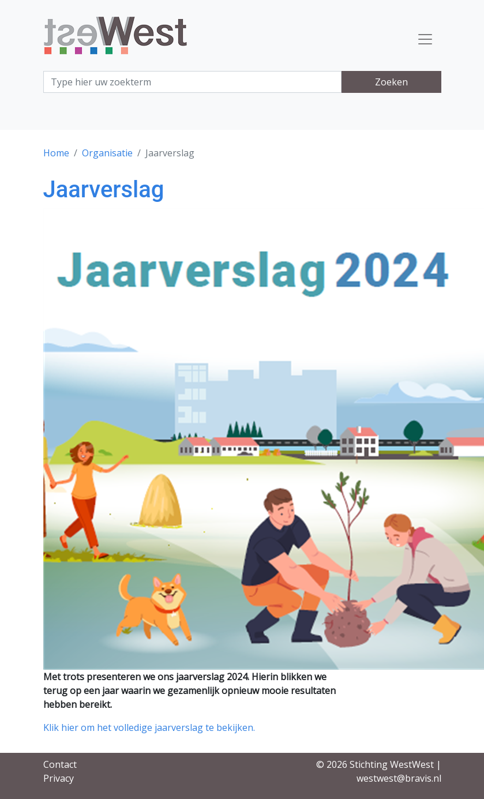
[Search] (192, 82)
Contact (60, 764)
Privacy (58, 778)
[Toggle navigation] (425, 39)
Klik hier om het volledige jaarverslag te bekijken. (149, 727)
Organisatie (107, 153)
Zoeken (391, 82)
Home (56, 153)
